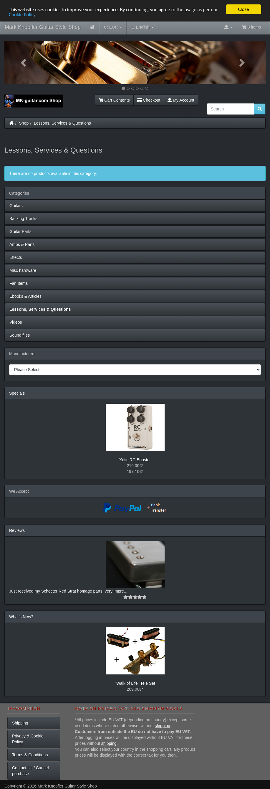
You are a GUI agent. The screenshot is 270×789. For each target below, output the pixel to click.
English (142, 27)
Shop (24, 123)
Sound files (19, 335)
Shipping (20, 723)
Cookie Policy (22, 14)
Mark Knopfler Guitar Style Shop (43, 27)
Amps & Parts (22, 244)
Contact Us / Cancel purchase (30, 770)
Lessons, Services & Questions (62, 123)
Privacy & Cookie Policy (28, 739)
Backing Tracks (23, 218)
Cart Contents (114, 100)
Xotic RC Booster (135, 459)
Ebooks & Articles (25, 296)
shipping (162, 725)
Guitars (16, 205)
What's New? (21, 616)
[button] (24, 62)
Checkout (148, 100)
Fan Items (18, 283)
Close (243, 9)
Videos (15, 322)
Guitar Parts (20, 231)
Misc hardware (22, 270)
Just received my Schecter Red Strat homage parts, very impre (66, 591)
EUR (113, 27)
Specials (17, 393)
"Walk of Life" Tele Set (135, 683)
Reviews (17, 530)
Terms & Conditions (30, 754)
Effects (15, 257)
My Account (181, 100)
